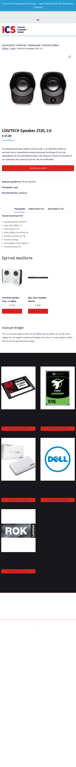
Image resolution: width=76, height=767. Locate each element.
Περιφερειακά (34, 45)
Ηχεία (12, 48)
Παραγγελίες (64, 15)
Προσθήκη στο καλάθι (38, 168)
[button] (69, 56)
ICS (45, 624)
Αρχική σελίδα (8, 45)
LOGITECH (22, 193)
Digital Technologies (43, 628)
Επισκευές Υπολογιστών (13, 12)
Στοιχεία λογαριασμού (63, 12)
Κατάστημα (21, 45)
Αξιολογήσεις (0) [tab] (56, 209)
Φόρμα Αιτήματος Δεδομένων (38, 15)
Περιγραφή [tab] (19, 209)
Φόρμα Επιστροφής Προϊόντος (38, 12)
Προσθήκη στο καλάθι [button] (12, 311)
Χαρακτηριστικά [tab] (36, 209)
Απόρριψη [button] (37, 7)
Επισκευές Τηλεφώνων (14, 15)
